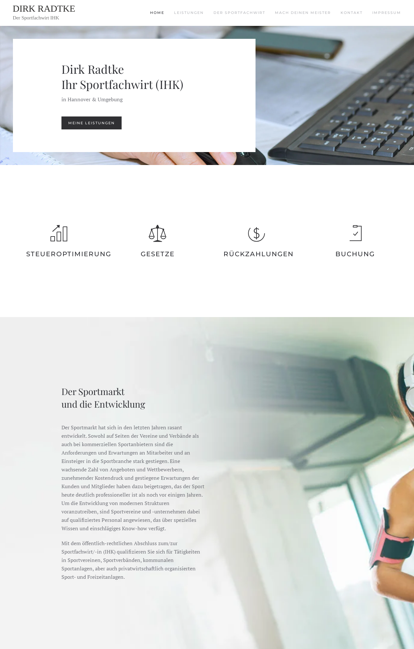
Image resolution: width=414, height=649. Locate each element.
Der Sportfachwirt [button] (239, 12)
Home (157, 12)
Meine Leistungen (91, 123)
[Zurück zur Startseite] (53, 13)
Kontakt (352, 12)
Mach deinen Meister (303, 12)
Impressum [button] (386, 12)
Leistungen (189, 12)
